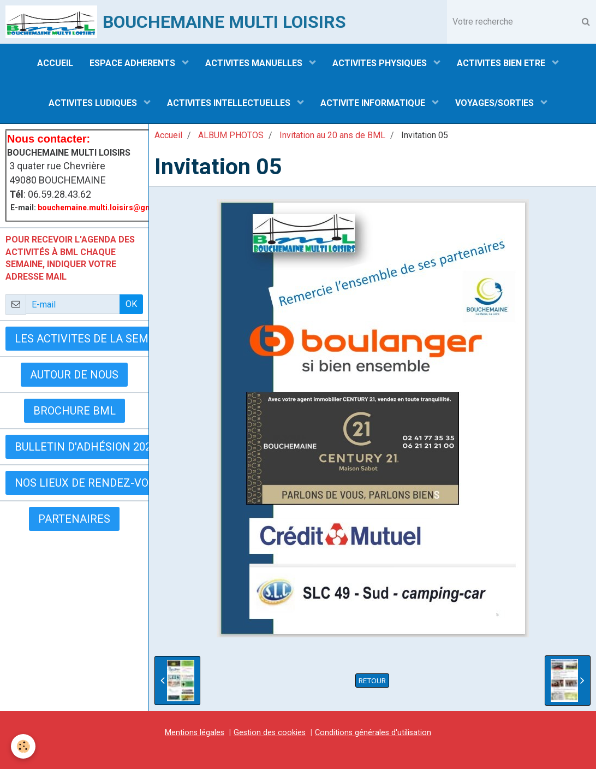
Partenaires (74, 518)
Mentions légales (194, 732)
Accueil (168, 135)
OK (131, 304)
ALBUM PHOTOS (231, 135)
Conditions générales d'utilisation (373, 732)
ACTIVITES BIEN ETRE (502, 63)
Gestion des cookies (270, 732)
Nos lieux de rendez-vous (88, 482)
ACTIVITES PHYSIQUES (380, 63)
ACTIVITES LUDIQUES (94, 103)
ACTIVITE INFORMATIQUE (373, 103)
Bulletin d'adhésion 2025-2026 (100, 446)
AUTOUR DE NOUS (74, 374)
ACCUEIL (55, 63)
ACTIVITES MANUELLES (255, 63)
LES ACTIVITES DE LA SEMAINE (94, 338)
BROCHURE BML (74, 410)
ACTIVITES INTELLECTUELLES (230, 103)
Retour (372, 680)
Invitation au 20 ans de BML (332, 135)
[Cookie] (23, 746)
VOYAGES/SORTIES (495, 103)
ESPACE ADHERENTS (133, 63)
